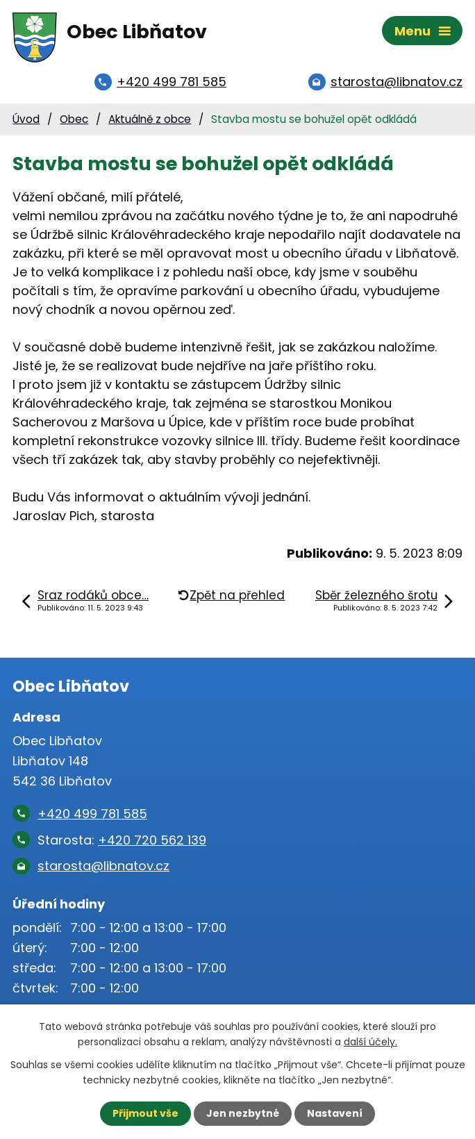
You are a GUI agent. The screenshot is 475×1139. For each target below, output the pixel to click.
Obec (74, 119)
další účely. (370, 1042)
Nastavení (334, 1113)
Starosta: (122, 840)
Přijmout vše (145, 1113)
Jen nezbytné (242, 1113)
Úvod (26, 119)
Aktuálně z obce (149, 119)
